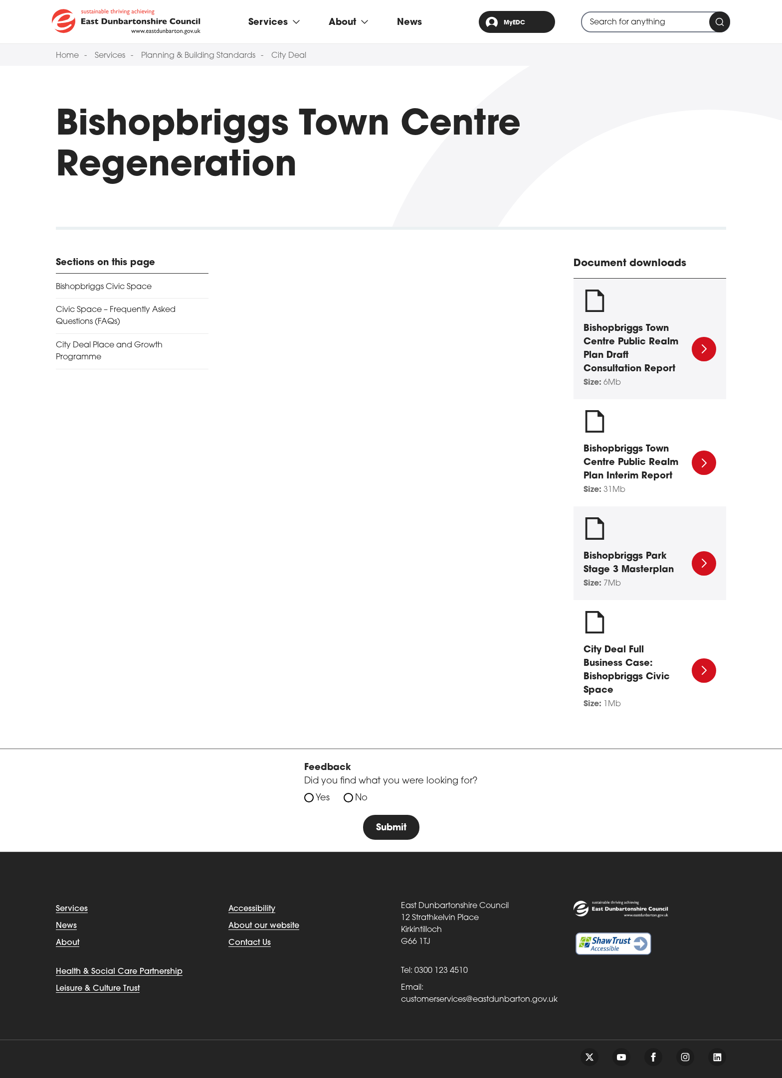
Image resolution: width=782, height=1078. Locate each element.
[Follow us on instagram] (685, 1057)
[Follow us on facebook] (653, 1057)
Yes (323, 798)
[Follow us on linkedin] (717, 1057)
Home (67, 56)
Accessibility (251, 909)
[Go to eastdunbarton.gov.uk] (126, 21)
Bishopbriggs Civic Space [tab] (104, 287)
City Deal (288, 56)
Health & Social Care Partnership (119, 972)
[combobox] (655, 21)
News (409, 22)
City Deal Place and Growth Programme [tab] (109, 351)
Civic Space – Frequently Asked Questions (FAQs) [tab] (116, 316)
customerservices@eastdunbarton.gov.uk (479, 1000)
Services (110, 56)
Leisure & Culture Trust (98, 989)
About (67, 943)
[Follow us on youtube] (621, 1057)
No (361, 798)
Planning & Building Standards (198, 56)
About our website (263, 926)
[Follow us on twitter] (589, 1057)
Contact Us (249, 943)
